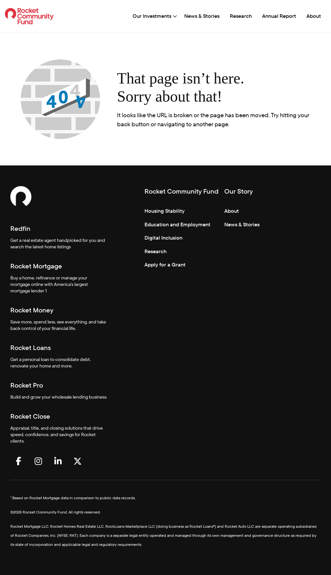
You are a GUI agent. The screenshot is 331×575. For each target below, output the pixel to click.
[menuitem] (153, 16)
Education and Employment (177, 224)
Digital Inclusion (163, 237)
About (313, 16)
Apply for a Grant (165, 264)
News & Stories (201, 16)
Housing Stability (164, 211)
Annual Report (279, 16)
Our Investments (152, 16)
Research (241, 16)
